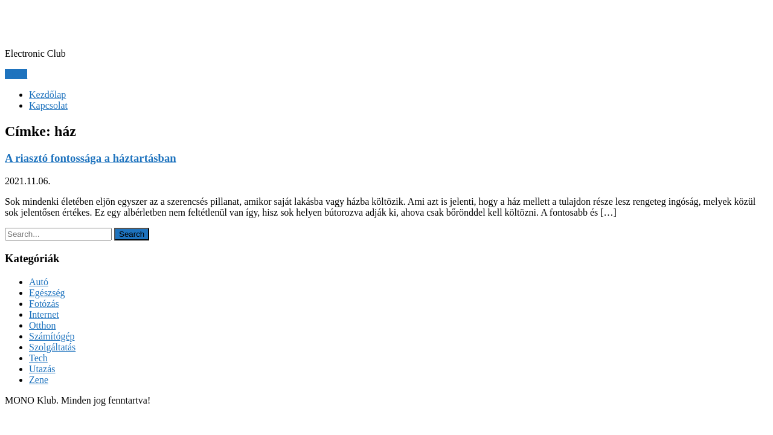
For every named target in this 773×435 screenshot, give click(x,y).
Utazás (42, 369)
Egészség (47, 293)
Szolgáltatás (52, 347)
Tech (38, 358)
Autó (38, 282)
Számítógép (52, 336)
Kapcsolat (48, 105)
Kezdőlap (47, 94)
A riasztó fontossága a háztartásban (90, 158)
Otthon (42, 325)
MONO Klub (59, 23)
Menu (16, 74)
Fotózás (44, 303)
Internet (44, 314)
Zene (38, 380)
